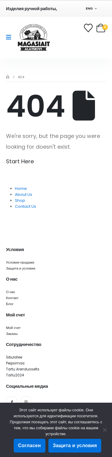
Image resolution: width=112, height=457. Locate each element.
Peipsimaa (15, 363)
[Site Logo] (33, 37)
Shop (20, 200)
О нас (10, 292)
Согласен (29, 445)
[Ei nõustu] (105, 430)
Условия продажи (20, 262)
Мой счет (13, 327)
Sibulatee (14, 357)
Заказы (12, 333)
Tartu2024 (15, 375)
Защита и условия (20, 268)
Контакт (12, 298)
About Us (23, 194)
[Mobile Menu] (10, 37)
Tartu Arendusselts (22, 369)
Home (21, 188)
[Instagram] (26, 401)
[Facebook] (11, 401)
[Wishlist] (88, 28)
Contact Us (25, 206)
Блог (9, 303)
